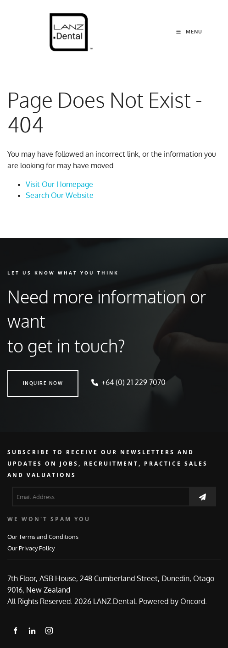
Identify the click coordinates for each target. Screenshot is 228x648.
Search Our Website (60, 195)
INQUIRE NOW (27, 375)
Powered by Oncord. (173, 601)
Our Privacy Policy (31, 548)
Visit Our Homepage (59, 184)
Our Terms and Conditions (42, 536)
